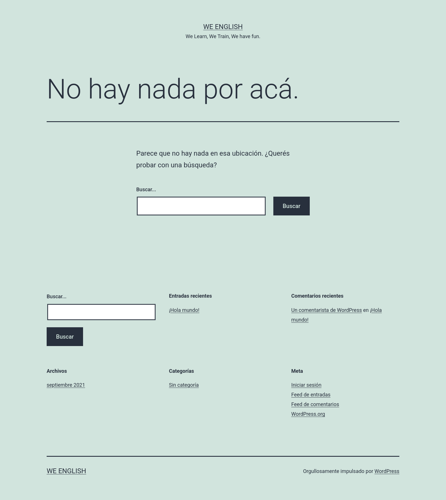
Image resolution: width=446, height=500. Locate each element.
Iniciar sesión (306, 385)
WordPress (387, 471)
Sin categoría (184, 385)
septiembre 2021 (66, 385)
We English (223, 27)
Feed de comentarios (315, 404)
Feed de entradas (311, 395)
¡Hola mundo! (184, 310)
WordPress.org (308, 414)
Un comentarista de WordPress (326, 310)
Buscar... (146, 189)
